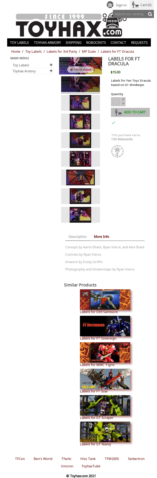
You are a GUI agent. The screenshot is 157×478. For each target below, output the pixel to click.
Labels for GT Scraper (105, 407)
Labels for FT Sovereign (105, 328)
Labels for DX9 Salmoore (105, 301)
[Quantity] (116, 101)
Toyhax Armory (47, 42)
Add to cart (130, 111)
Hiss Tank (88, 458)
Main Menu (19, 58)
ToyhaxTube (90, 466)
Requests (139, 42)
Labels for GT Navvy (105, 434)
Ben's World (43, 458)
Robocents (96, 42)
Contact (118, 42)
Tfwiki (66, 458)
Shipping (73, 42)
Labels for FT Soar (105, 381)
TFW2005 (112, 458)
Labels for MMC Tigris (105, 354)
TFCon (20, 458)
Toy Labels (19, 42)
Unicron (67, 466)
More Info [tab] (101, 236)
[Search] (133, 14)
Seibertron (136, 458)
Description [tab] (77, 236)
